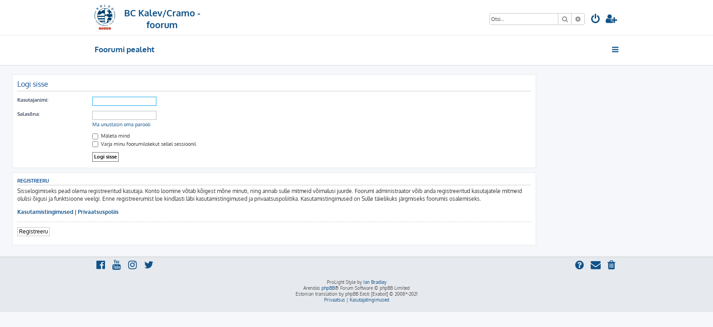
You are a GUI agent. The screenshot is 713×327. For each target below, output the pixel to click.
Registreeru (115, 231)
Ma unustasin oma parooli (204, 124)
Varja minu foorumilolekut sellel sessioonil (226, 144)
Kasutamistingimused (128, 211)
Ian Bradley (375, 282)
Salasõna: (111, 114)
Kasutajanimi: (115, 100)
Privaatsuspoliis (180, 211)
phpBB (328, 288)
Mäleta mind (193, 136)
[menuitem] (595, 20)
